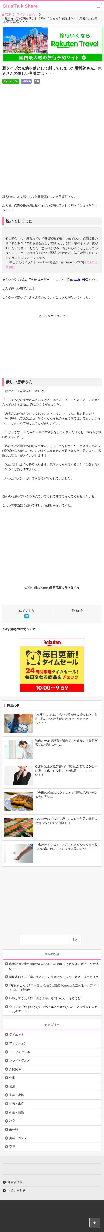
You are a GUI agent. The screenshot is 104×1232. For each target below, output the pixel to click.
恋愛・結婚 (16, 1112)
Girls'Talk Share (20, 6)
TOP (6, 14)
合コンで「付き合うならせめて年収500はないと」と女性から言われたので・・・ (53, 1009)
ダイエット (16, 1034)
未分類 (13, 1129)
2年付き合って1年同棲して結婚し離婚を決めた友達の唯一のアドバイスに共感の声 (54, 987)
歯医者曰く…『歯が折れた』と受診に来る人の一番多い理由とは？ (53, 977)
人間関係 (26, 81)
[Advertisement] (52, 348)
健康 (12, 1086)
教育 (12, 1121)
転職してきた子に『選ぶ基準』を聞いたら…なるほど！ (46, 998)
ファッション (18, 1043)
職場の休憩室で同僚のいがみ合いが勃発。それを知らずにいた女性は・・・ (53, 966)
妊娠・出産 (16, 1103)
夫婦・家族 (16, 1095)
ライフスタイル (26, 14)
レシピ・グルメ (19, 1060)
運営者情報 (15, 1182)
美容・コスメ (18, 1138)
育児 (12, 1146)
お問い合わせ (17, 1190)
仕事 (37, 81)
